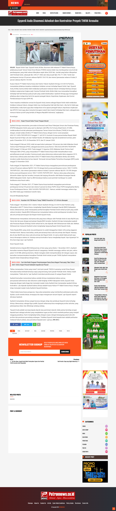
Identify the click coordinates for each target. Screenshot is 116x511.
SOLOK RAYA (14, 333)
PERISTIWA (52, 331)
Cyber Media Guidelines (58, 503)
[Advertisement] (44, 379)
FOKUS (19, 331)
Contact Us (43, 503)
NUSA (35, 331)
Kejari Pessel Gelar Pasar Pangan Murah (35, 121)
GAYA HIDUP (27, 331)
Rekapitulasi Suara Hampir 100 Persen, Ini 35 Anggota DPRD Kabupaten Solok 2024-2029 (100, 279)
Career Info (85, 503)
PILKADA (60, 331)
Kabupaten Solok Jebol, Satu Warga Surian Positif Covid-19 (101, 269)
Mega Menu (98, 13)
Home (37, 13)
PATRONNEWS (62, 507)
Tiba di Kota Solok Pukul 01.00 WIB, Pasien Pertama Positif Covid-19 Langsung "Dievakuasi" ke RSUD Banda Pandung (101, 251)
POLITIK (68, 331)
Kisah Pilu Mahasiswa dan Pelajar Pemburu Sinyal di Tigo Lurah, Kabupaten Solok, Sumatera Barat (100, 261)
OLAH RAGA (43, 331)
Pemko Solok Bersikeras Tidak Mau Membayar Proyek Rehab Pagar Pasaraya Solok (101, 287)
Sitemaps (30, 503)
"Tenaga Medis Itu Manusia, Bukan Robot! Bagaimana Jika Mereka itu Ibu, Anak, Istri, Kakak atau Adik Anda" (100, 297)
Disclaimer (78, 503)
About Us (36, 503)
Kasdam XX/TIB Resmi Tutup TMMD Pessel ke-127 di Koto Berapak (44, 200)
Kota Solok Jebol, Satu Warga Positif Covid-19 (99, 239)
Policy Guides (70, 503)
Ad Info (49, 503)
